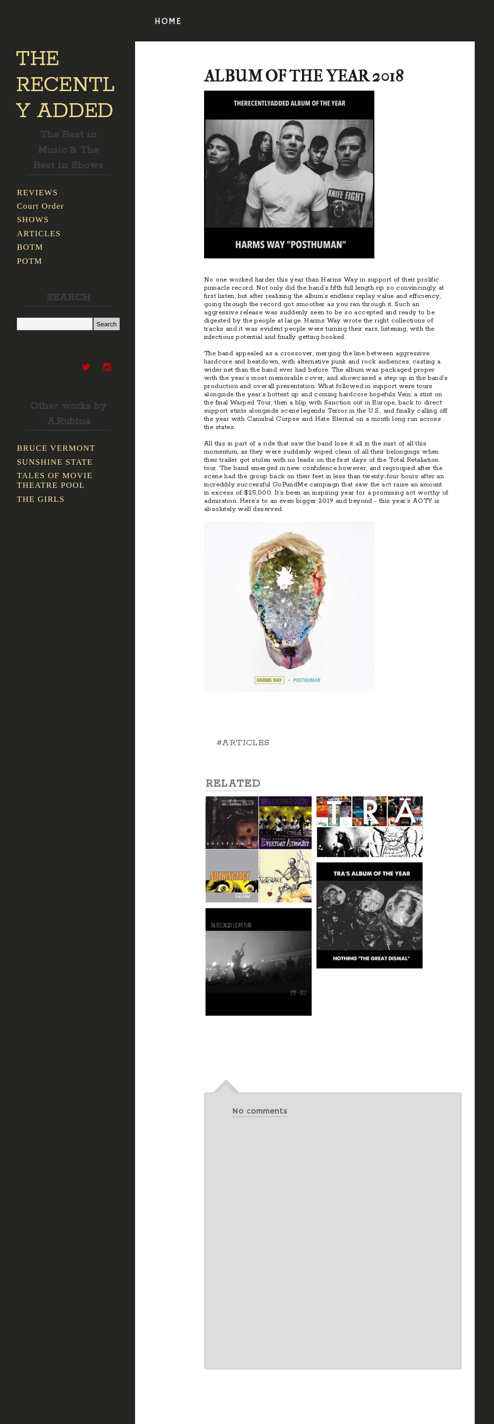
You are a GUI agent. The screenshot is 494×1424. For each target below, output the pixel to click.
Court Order (40, 206)
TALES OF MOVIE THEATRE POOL (55, 480)
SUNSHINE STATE (55, 462)
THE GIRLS (41, 499)
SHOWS (33, 219)
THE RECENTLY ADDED (65, 85)
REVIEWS (37, 192)
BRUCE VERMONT (56, 448)
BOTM (30, 247)
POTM (29, 261)
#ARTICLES (243, 743)
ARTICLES (39, 233)
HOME (167, 21)
